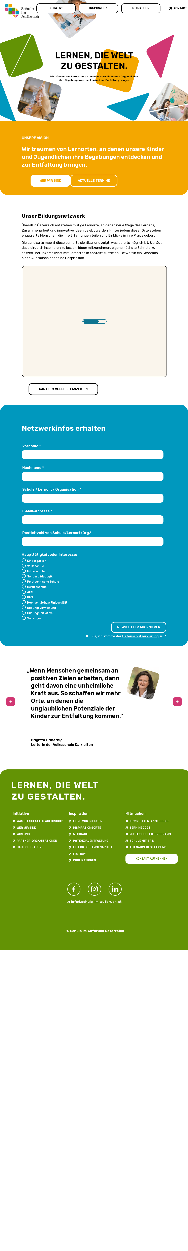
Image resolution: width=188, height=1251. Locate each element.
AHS (30, 592)
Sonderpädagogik (39, 576)
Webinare (80, 834)
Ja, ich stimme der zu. (128, 637)
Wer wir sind (50, 178)
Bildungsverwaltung (41, 607)
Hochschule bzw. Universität (47, 602)
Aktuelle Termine (96, 178)
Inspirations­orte (87, 828)
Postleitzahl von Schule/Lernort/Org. (56, 533)
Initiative (56, 8)
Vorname (31, 446)
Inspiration (98, 8)
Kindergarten (36, 560)
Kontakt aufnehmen (151, 858)
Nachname (33, 468)
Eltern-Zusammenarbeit (92, 847)
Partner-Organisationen (37, 841)
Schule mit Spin (141, 841)
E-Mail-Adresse (37, 511)
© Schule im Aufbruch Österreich (95, 931)
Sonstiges (34, 618)
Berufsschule (36, 587)
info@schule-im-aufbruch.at (96, 902)
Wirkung (23, 834)
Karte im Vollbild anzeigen (64, 387)
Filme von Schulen (87, 821)
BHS (30, 597)
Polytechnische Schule (43, 581)
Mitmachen (140, 8)
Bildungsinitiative (39, 613)
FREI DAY (79, 854)
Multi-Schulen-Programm (150, 834)
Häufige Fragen (29, 847)
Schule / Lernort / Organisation (51, 490)
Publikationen (84, 860)
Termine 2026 (139, 828)
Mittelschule (36, 571)
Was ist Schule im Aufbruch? (40, 821)
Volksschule (35, 566)
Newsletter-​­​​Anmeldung (148, 821)
